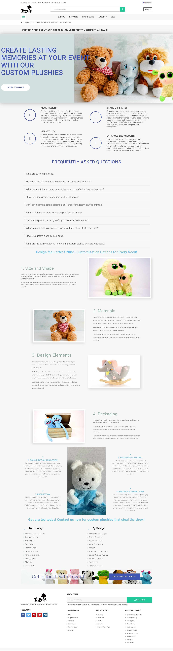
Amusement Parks (132, 633)
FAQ (69, 614)
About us (71, 621)
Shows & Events (132, 630)
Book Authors (131, 636)
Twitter (28, 615)
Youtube (100, 614)
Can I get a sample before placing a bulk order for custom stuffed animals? (64, 204)
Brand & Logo (131, 627)
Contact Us (55, 2)
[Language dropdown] (147, 2)
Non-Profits (130, 643)
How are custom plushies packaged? (45, 236)
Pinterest (39, 615)
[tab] (86, 174)
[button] (15, 87)
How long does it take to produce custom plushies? (52, 197)
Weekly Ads (25, 2)
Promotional (130, 624)
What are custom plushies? (40, 173)
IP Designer (130, 621)
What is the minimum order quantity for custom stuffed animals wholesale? (65, 189)
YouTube (34, 615)
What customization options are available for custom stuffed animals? (62, 228)
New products (72, 627)
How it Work (72, 624)
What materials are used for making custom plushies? (54, 212)
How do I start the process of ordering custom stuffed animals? (58, 181)
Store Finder (36, 2)
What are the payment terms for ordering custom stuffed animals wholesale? (65, 243)
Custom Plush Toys (104, 627)
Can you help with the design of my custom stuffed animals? (57, 220)
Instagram (45, 615)
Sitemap (70, 630)
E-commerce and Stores (134, 614)
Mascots (129, 639)
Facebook (23, 615)
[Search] (87, 9)
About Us (46, 2)
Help (63, 2)
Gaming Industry (132, 618)
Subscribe (139, 600)
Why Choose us (73, 618)
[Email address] (97, 600)
